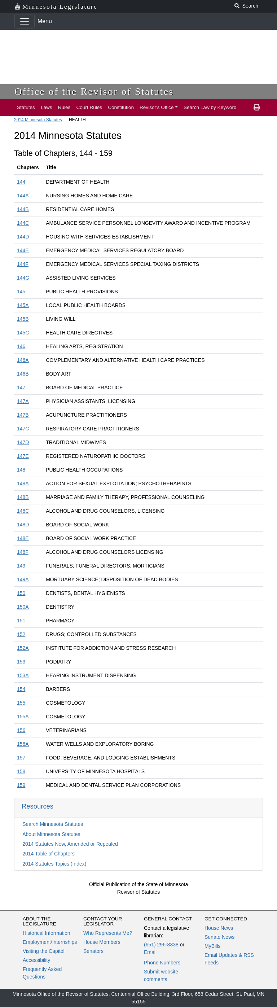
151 (21, 620)
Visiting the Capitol (44, 951)
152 (21, 634)
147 (21, 387)
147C (23, 429)
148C (23, 511)
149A (23, 579)
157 (21, 758)
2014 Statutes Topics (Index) (54, 864)
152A (23, 648)
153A (23, 675)
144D (23, 237)
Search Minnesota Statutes (52, 824)
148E (23, 538)
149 (21, 566)
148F (22, 552)
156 (21, 730)
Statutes (26, 107)
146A (23, 360)
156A (23, 744)
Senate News (219, 937)
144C (23, 223)
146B (23, 374)
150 (21, 593)
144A (23, 195)
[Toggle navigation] (24, 21)
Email (150, 952)
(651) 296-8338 (161, 944)
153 (21, 662)
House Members (101, 942)
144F (22, 264)
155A (23, 716)
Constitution (121, 107)
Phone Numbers (162, 963)
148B (23, 497)
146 (21, 346)
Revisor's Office (157, 107)
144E (23, 250)
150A (23, 607)
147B (23, 415)
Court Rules (89, 107)
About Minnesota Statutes (51, 834)
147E (23, 456)
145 (21, 291)
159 (21, 785)
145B (23, 319)
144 (21, 182)
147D (23, 442)
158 (21, 771)
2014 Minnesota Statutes (38, 119)
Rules (64, 107)
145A (23, 305)
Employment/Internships (50, 942)
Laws (46, 107)
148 (21, 470)
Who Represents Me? (107, 933)
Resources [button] (37, 806)
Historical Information (46, 933)
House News (219, 928)
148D (23, 524)
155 (21, 703)
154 (21, 689)
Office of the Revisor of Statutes (94, 91)
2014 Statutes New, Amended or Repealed (70, 844)
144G (23, 278)
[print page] (257, 107)
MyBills (212, 946)
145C (23, 333)
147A (23, 401)
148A (23, 483)
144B (23, 209)
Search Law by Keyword (210, 107)
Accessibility (36, 960)
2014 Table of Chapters (48, 854)
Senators (93, 951)
